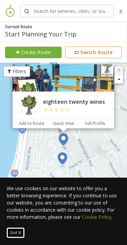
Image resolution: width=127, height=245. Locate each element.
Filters (16, 71)
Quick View (63, 123)
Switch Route (93, 52)
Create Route (33, 52)
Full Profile (95, 123)
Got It (15, 232)
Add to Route (31, 123)
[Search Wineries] (67, 11)
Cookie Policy (96, 217)
